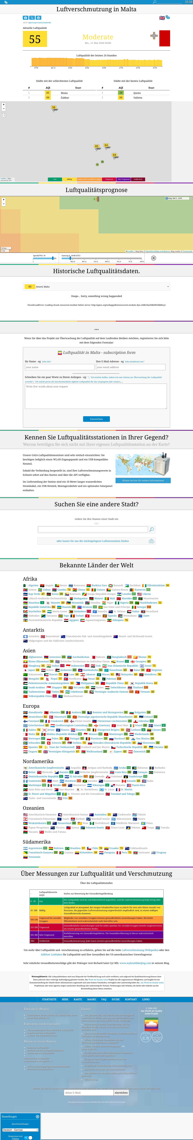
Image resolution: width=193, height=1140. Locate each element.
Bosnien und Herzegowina (107, 712)
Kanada (131, 781)
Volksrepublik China (40, 696)
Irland (138, 725)
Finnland (33, 721)
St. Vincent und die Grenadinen (83, 794)
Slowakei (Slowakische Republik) (112, 743)
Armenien (55, 657)
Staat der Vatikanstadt (59, 747)
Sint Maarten (64, 789)
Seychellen (34, 611)
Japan (31, 670)
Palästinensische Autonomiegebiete (48, 683)
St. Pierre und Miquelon (42, 794)
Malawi (96, 598)
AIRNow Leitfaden (51, 954)
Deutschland (35, 717)
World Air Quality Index (98, 979)
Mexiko (57, 785)
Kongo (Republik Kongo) (99, 594)
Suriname (141, 852)
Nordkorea (72, 678)
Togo (63, 615)
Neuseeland (64, 823)
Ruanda (66, 607)
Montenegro (116, 734)
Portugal (74, 738)
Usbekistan (76, 691)
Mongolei (33, 678)
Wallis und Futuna (52, 832)
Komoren (73, 594)
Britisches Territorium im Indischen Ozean (82, 661)
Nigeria (124, 602)
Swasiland (149, 611)
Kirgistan (154, 670)
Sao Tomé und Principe (114, 607)
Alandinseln (33, 712)
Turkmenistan (34, 691)
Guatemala (34, 781)
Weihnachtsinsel (70, 696)
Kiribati (78, 819)
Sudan (133, 611)
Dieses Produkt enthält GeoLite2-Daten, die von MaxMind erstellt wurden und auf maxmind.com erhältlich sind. (105, 1027)
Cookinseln (122, 814)
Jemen (47, 670)
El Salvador (76, 776)
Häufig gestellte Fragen (40, 1041)
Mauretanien (148, 598)
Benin (61, 585)
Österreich (139, 751)
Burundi (115, 585)
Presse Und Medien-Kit (38, 1017)
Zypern (118, 751)
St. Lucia (106, 789)
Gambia (61, 589)
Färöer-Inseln (80, 721)
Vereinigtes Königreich (61, 751)
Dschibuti (133, 585)
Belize (29, 772)
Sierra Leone (57, 611)
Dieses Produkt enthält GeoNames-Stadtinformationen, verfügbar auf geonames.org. (109, 1034)
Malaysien (127, 674)
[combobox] (96, 287)
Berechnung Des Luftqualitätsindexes (45, 1050)
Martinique (34, 785)
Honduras (70, 781)
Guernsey (102, 725)
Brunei (120, 661)
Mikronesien (121, 819)
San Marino (142, 738)
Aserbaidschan (78, 657)
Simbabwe (80, 611)
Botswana (76, 585)
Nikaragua (98, 785)
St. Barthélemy (87, 789)
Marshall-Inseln (98, 819)
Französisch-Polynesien (39, 819)
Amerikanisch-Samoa (73, 814)
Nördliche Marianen (125, 823)
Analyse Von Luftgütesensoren (41, 1035)
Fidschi (139, 814)
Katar (137, 670)
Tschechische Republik (129, 747)
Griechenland (36, 725)
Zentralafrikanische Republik (42, 620)
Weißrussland (94, 751)
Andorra (76, 712)
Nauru (139, 819)
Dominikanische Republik (43, 776)
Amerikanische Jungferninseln (43, 768)
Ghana (81, 589)
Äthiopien (117, 620)
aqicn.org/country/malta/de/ (39, 22)
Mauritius (33, 602)
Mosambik (75, 602)
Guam (63, 819)
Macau (105, 674)
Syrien (97, 687)
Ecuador (113, 848)
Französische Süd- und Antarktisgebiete (86, 636)
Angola (46, 585)
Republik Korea (144, 683)
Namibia (92, 602)
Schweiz (56, 743)
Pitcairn (57, 827)
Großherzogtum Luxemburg (71, 725)
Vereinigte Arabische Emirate (111, 691)
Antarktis (31, 636)
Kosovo (62, 730)
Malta (31, 734)
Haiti (52, 781)
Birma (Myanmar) (38, 661)
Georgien (140, 661)
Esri (10, 180)
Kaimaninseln (109, 781)
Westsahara (127, 615)
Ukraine (158, 747)
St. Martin (124, 789)
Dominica (157, 772)
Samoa (72, 827)
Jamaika (90, 781)
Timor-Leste (115, 827)
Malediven (150, 674)
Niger (107, 602)
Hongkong (34, 665)
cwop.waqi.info (88, 1048)
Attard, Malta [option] (37, 286)
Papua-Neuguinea (36, 827)
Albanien (54, 712)
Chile (95, 848)
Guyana (66, 852)
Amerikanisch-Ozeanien (39, 814)
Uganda (110, 615)
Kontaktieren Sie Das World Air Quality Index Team (52, 1015)
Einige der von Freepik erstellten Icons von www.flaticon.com (103, 1060)
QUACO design (91, 1079)
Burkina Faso (96, 585)
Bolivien (56, 848)
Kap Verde (34, 594)
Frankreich (56, 721)
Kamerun (140, 589)
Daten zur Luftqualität (37, 1047)
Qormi (137, 93)
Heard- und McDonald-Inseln (132, 636)
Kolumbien (86, 852)
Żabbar (65, 97)
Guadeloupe (135, 776)
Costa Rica (120, 772)
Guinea (98, 589)
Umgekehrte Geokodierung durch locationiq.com (107, 1065)
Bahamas (140, 768)
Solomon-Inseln (92, 827)
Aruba (122, 768)
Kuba (147, 781)
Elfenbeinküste (156, 585)
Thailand (138, 687)
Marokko (126, 598)
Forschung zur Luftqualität (42, 1024)
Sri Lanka (78, 687)
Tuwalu (162, 827)
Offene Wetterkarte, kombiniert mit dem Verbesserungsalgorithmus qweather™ (102, 1041)
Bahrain (98, 657)
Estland (148, 717)
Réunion (87, 607)
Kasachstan (115, 670)
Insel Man (120, 725)
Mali (110, 598)
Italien (32, 730)
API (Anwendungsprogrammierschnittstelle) (48, 1066)
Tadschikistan (115, 687)
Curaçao (140, 772)
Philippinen (87, 683)
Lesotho (126, 594)
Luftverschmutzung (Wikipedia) (140, 950)
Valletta (137, 97)
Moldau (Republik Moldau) (61, 734)
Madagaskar (78, 598)
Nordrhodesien (148, 602)
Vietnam (145, 691)
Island (157, 725)
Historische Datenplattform (40, 1069)
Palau (147, 823)
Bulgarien (140, 712)
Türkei (55, 691)
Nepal (53, 678)
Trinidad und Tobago (122, 794)
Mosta (64, 93)
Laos (71, 674)
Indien (55, 665)
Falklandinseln (136, 848)
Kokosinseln (33, 674)
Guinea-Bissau (117, 589)
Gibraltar (143, 721)
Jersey (48, 730)
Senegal (141, 607)
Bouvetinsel (50, 636)
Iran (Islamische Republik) (120, 665)
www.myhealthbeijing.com (135, 963)
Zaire (143, 615)
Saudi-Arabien (34, 687)
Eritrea (29, 589)
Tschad (77, 615)
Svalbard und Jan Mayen (93, 747)
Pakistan (111, 678)
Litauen (156, 730)
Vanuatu (30, 832)
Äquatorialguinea (93, 620)
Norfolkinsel (99, 823)
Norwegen (34, 738)
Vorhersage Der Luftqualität (40, 1053)
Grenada (96, 776)
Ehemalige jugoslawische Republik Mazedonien (105, 717)
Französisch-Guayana (40, 852)
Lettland (135, 730)
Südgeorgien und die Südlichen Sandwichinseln (53, 641)
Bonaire (63, 772)
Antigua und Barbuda (97, 768)
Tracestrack (187, 251)
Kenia (55, 594)
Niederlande (141, 734)
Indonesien (77, 665)
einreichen (121, 1092)
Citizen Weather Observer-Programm (102, 1046)
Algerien (30, 585)
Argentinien (35, 848)
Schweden (34, 743)
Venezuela (31, 857)
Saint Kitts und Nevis (38, 789)
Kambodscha (90, 670)
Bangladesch (119, 657)
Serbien (76, 743)
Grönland (114, 776)
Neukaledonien (37, 823)
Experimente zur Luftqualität (41, 1032)
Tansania (49, 615)
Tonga (148, 827)
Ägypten (71, 620)
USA (65, 798)
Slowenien (149, 743)
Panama (118, 785)
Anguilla (73, 768)
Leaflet (3, 178)
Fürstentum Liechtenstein (112, 721)
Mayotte (55, 602)
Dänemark (60, 717)
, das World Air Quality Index (152, 982)
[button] (4, 105)
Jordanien (66, 670)
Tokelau (133, 827)
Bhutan (142, 657)
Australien (100, 814)
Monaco (92, 734)
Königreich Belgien (108, 730)
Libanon (87, 674)
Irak (96, 665)
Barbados (157, 768)
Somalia (99, 611)
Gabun (44, 589)
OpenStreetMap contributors (158, 251)
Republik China (114, 683)
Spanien (33, 747)
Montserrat (77, 785)
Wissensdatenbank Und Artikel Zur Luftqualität (50, 1030)
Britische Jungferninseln (91, 772)
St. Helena (116, 611)
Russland (119, 738)
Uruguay (158, 852)
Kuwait (53, 674)
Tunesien (93, 615)
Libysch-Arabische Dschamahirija (45, 598)
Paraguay (107, 852)
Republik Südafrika (39, 607)
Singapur (57, 687)
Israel (148, 665)
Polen (55, 738)
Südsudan (31, 615)
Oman (91, 678)
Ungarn (32, 751)
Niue (82, 823)
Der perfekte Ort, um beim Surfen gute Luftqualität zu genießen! (108, 1074)
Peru (124, 852)
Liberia (144, 594)
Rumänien (97, 738)
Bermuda (45, 772)
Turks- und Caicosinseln (39, 798)
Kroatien (81, 730)
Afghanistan (32, 657)
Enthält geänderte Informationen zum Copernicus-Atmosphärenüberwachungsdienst (107, 1054)
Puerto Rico (136, 785)
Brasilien (75, 848)
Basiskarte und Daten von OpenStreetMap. (104, 1069)
